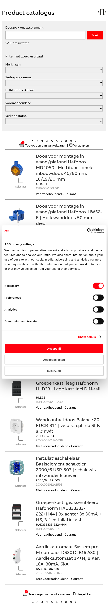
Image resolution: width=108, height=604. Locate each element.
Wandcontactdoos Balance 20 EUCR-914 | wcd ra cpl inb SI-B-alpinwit (68, 425)
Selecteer (20, 186)
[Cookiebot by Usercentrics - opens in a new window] (87, 230)
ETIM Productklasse (19, 90)
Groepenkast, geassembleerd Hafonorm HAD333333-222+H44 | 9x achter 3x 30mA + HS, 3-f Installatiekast (69, 510)
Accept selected (54, 359)
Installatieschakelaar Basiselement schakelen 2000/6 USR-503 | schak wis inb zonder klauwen (66, 466)
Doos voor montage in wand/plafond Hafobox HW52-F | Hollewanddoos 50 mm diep (69, 214)
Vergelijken (81, 145)
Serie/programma (18, 77)
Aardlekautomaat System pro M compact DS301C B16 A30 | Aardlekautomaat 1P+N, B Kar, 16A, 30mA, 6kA (68, 555)
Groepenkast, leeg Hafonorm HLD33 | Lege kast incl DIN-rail (68, 386)
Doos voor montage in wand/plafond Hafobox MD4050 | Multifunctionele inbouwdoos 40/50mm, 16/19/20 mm (64, 167)
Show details (87, 336)
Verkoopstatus (16, 116)
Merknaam (13, 64)
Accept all (54, 348)
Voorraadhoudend (18, 103)
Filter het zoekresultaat (24, 56)
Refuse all (54, 370)
